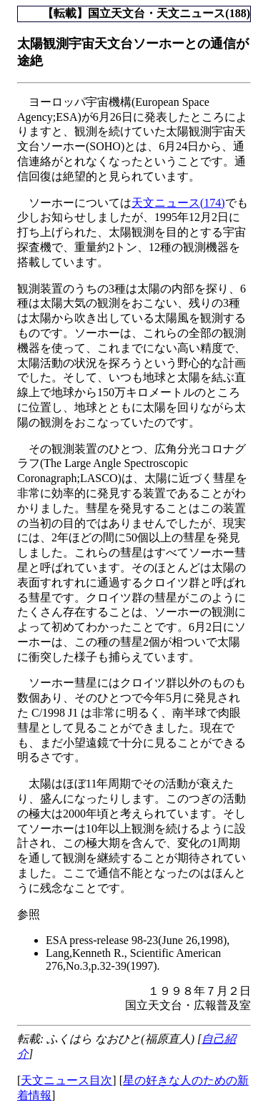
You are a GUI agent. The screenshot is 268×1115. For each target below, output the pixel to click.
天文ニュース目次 (66, 1080)
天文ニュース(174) (178, 203)
